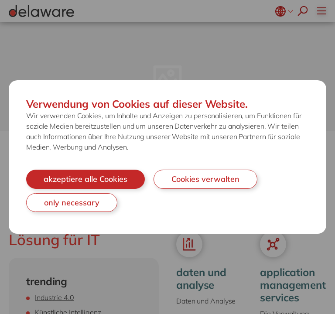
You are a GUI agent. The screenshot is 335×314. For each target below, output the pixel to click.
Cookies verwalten (205, 179)
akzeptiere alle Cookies (85, 179)
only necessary (71, 203)
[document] (167, 157)
